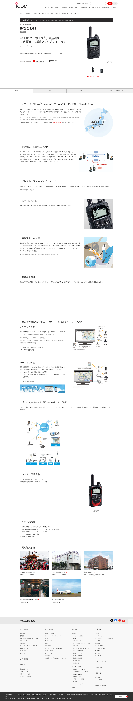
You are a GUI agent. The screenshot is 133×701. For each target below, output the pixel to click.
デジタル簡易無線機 (78, 652)
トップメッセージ (99, 638)
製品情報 (64, 7)
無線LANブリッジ (77, 678)
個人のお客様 (55, 7)
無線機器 (34, 13)
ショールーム (98, 657)
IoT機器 (75, 683)
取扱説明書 (22, 645)
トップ (21, 13)
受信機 (46, 640)
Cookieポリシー (55, 698)
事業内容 (97, 645)
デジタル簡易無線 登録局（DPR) (81, 650)
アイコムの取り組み (100, 650)
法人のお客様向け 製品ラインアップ (29, 640)
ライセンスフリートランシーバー (53, 638)
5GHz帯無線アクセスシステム (80, 673)
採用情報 (113, 7)
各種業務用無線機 (77, 660)
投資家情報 (105, 7)
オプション (75, 689)
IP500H (77, 13)
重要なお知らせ (24, 671)
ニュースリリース (24, 673)
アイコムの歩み (99, 647)
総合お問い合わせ (84, 3)
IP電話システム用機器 (78, 681)
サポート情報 (73, 7)
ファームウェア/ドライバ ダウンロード (29, 647)
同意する (121, 697)
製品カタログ (23, 642)
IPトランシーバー (44, 13)
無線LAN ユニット (77, 676)
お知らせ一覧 (57, 124)
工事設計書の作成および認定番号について (55, 660)
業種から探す (23, 635)
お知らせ (22, 666)
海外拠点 (97, 655)
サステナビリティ (94, 7)
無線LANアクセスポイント (79, 671)
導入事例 (22, 638)
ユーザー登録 (23, 652)
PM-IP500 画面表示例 (27, 352)
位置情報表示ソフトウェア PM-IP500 (32, 349)
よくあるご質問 (24, 650)
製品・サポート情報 (25, 676)
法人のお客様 (45, 7)
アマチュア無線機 (49, 635)
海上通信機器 (48, 642)
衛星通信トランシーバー (79, 655)
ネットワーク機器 (76, 668)
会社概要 (97, 642)
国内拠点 (97, 652)
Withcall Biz (76, 647)
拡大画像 (109, 61)
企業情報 (84, 7)
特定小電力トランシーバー (79, 642)
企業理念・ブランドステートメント (104, 640)
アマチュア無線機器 (78, 638)
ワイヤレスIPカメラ (78, 686)
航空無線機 (76, 665)
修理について (23, 655)
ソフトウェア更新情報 (25, 678)
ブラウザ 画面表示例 (27, 383)
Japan (109, 3)
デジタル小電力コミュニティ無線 (81, 645)
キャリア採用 (98, 681)
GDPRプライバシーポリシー (40, 698)
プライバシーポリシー (23, 698)
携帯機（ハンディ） (67, 13)
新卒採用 (97, 679)
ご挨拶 (97, 635)
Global (115, 3)
